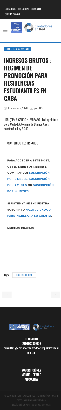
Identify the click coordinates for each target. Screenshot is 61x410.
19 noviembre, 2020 (16, 108)
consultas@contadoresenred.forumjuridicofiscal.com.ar (31, 350)
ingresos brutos (24, 275)
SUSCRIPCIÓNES (31, 370)
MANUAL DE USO (31, 374)
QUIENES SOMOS (12, 14)
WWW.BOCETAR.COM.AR (41, 404)
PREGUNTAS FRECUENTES (29, 9)
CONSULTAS (10, 9)
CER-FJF (42, 108)
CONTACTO (31, 338)
